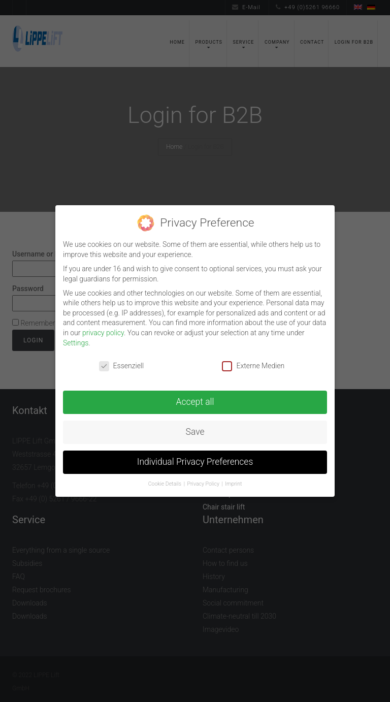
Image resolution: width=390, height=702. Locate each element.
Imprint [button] (233, 484)
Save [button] (195, 432)
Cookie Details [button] (165, 484)
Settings (75, 343)
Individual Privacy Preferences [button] (195, 462)
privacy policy (103, 333)
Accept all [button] (195, 402)
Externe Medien (253, 366)
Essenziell (121, 366)
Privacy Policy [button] (204, 484)
